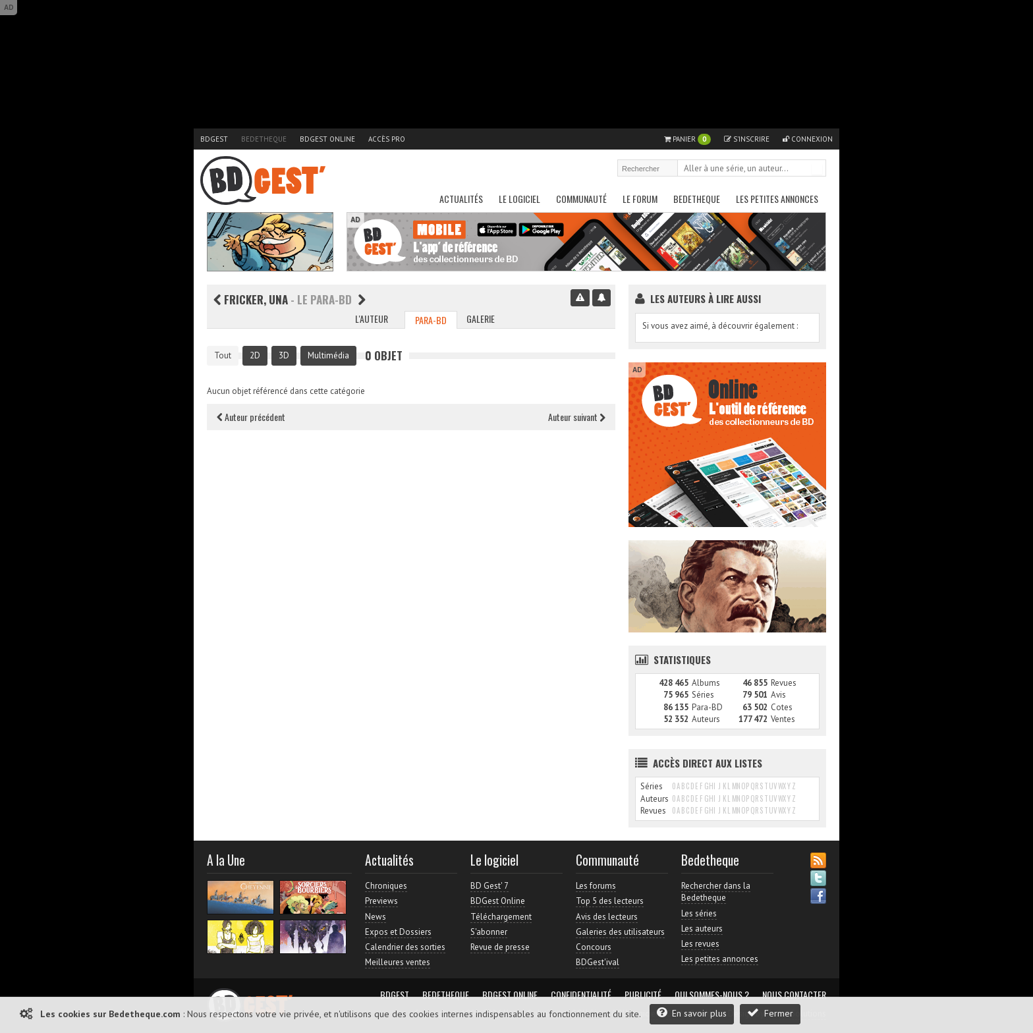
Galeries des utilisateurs (620, 931)
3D (284, 355)
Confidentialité (581, 994)
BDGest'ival (597, 962)
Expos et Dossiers (398, 931)
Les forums (596, 885)
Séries (703, 694)
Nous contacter (794, 994)
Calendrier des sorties (405, 947)
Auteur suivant (576, 417)
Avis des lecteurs (607, 916)
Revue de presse (500, 947)
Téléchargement (501, 916)
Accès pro (386, 139)
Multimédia (328, 355)
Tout (222, 355)
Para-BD (431, 320)
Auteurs (706, 719)
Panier (687, 139)
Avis (778, 694)
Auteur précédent (251, 417)
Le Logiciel (519, 199)
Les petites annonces (777, 199)
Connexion (808, 139)
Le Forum (640, 199)
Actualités (461, 199)
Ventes (783, 719)
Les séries (699, 913)
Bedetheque (264, 139)
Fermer (770, 1013)
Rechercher (817, 169)
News (375, 916)
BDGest (214, 139)
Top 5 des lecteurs (610, 901)
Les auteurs (702, 928)
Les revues (700, 943)
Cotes (782, 707)
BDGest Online (327, 139)
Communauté (581, 199)
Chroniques (386, 885)
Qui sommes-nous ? (712, 994)
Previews (381, 901)
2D (255, 355)
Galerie (480, 318)
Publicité (643, 994)
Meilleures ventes (397, 962)
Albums (706, 682)
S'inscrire (746, 139)
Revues (783, 682)
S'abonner (488, 931)
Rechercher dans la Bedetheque (715, 891)
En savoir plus (692, 1013)
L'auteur (371, 318)
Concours (593, 947)
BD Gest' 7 (489, 885)
